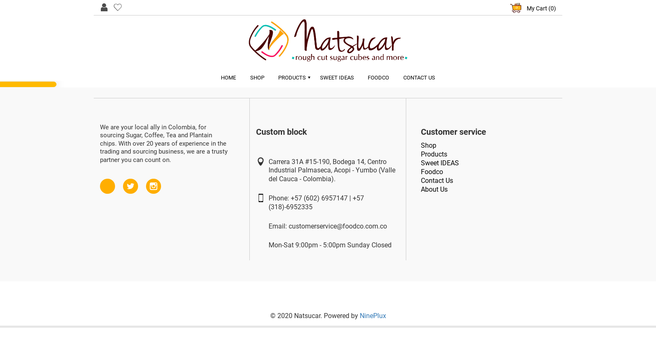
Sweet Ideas (337, 77)
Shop (257, 77)
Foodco (379, 77)
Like (118, 6)
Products (292, 77)
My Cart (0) (541, 8)
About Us (434, 189)
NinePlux (373, 316)
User (104, 6)
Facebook (107, 182)
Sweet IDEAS (440, 163)
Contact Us (420, 77)
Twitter (130, 182)
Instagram (153, 182)
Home (228, 77)
